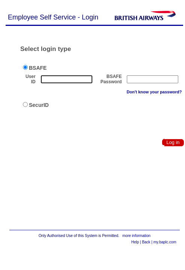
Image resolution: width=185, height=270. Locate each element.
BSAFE (35, 68)
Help (135, 242)
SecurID (36, 105)
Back (146, 242)
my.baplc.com (164, 242)
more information (136, 236)
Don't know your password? (154, 92)
